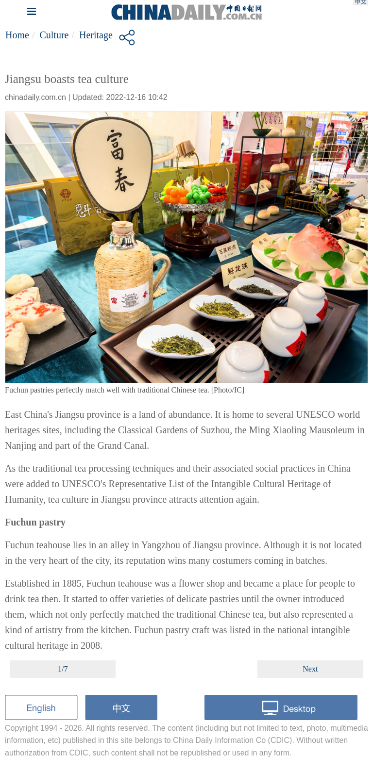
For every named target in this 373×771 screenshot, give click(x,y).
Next (310, 669)
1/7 (63, 669)
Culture (53, 35)
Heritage (96, 35)
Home (17, 35)
